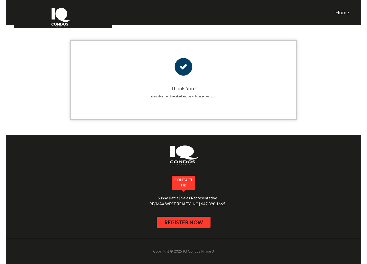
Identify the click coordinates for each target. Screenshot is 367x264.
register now (183, 222)
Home (342, 12)
